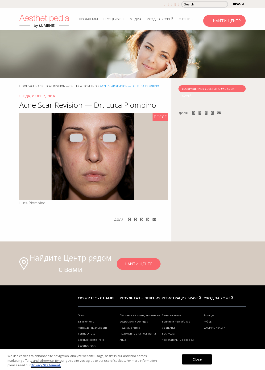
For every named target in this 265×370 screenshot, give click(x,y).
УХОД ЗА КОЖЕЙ (160, 19)
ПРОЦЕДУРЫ (113, 19)
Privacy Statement (46, 365)
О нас (81, 315)
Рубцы (208, 321)
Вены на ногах (171, 315)
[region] (132, 359)
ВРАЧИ (238, 4)
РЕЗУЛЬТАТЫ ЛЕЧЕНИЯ (140, 298)
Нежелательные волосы (178, 339)
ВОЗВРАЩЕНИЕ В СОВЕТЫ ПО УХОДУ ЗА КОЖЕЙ (208, 89)
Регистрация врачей (181, 298)
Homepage (27, 86)
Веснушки (168, 333)
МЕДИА (135, 19)
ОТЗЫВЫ (186, 19)
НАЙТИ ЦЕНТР (227, 20)
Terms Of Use (86, 333)
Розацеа (209, 315)
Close (197, 359)
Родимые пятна (130, 327)
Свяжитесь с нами (96, 298)
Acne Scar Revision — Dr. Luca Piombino (67, 86)
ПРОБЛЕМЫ (88, 19)
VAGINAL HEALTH (214, 327)
